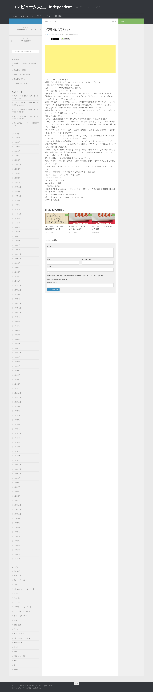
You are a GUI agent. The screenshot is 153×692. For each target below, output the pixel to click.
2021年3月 (17, 218)
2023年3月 (17, 191)
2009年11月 (17, 509)
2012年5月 (17, 415)
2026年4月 (17, 138)
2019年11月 (17, 254)
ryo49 (49, 34)
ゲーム (16, 584)
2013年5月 (17, 371)
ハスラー (17, 602)
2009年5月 (17, 536)
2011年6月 (17, 451)
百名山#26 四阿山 (20, 70)
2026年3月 (17, 142)
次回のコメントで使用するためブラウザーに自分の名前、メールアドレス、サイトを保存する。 (76, 276)
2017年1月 (17, 299)
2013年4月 (17, 375)
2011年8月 (17, 442)
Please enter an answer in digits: (57, 279)
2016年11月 (17, 308)
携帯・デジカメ (50, 21)
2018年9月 (17, 272)
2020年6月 (17, 236)
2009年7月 (17, 527)
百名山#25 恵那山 (19, 79)
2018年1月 (17, 281)
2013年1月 (17, 388)
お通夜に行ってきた (20, 83)
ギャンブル (17, 575)
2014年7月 (17, 335)
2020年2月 (17, 245)
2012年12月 (17, 393)
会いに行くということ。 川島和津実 (26, 123)
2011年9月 (17, 438)
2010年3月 (17, 496)
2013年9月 (17, 357)
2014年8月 (17, 330)
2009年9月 (17, 518)
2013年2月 (17, 384)
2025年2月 (17, 160)
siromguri (17, 571)
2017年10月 (17, 290)
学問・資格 (17, 625)
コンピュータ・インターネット (24, 589)
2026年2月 (17, 147)
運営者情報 (58, 16)
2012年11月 (17, 397)
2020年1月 (17, 250)
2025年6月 (17, 151)
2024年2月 (17, 178)
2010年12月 (17, 465)
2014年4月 (17, 339)
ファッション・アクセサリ (22, 611)
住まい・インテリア (20, 616)
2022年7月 (17, 205)
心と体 (16, 629)
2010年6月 (17, 491)
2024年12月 (17, 164)
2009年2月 (17, 550)
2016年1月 (17, 317)
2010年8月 (17, 483)
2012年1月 (17, 429)
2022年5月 (17, 209)
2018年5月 (17, 276)
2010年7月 (17, 487)
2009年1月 (17, 554)
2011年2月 (17, 460)
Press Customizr (36, 688)
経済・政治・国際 (20, 656)
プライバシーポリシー (44, 16)
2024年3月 (17, 173)
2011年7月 (17, 447)
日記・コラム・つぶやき (22, 638)
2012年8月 (17, 406)
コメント (50, 246)
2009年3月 (17, 545)
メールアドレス (86, 259)
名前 (48, 259)
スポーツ (17, 593)
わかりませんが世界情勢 (22, 74)
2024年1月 (17, 182)
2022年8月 (17, 200)
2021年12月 (17, 214)
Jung (15, 125)
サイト (49, 266)
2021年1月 (17, 223)
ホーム (14, 16)
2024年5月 (17, 169)
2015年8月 (17, 321)
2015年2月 (17, 326)
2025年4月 (17, 155)
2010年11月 (17, 469)
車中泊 (16, 669)
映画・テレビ (18, 643)
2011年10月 (17, 433)
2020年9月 (17, 227)
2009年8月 (17, 523)
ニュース (17, 598)
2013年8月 (17, 362)
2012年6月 (17, 411)
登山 (15, 652)
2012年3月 (17, 424)
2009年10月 (17, 514)
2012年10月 (17, 402)
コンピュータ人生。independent (42, 6)
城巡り (16, 620)
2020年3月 (17, 241)
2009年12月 (17, 505)
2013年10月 (17, 353)
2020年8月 (17, 232)
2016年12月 (17, 303)
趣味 (15, 661)
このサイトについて (26, 16)
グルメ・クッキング (20, 580)
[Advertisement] (80, 59)
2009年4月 (17, 541)
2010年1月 (17, 500)
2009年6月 (17, 532)
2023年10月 (17, 187)
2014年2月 (17, 348)
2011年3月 (17, 456)
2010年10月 (17, 474)
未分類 (16, 647)
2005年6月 (17, 559)
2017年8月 (17, 294)
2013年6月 (17, 366)
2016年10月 (17, 312)
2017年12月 (17, 285)
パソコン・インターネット (22, 607)
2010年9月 (17, 478)
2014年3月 (17, 344)
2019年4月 (17, 267)
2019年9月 (17, 263)
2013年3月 (17, 379)
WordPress (19, 688)
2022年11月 (17, 196)
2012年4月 (17, 420)
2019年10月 (17, 259)
